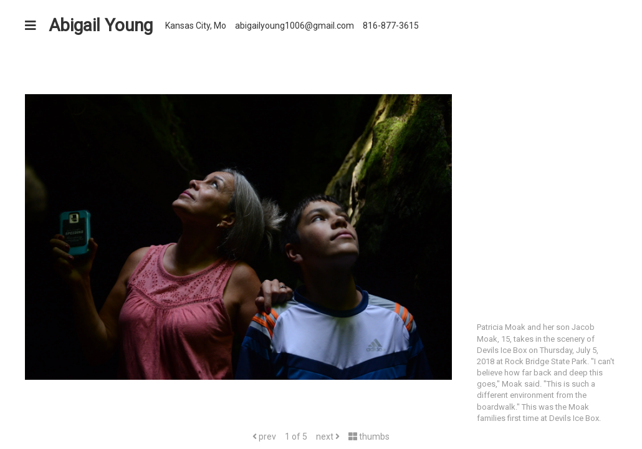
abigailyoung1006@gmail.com (294, 26)
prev (264, 437)
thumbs (369, 437)
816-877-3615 (391, 26)
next (328, 437)
